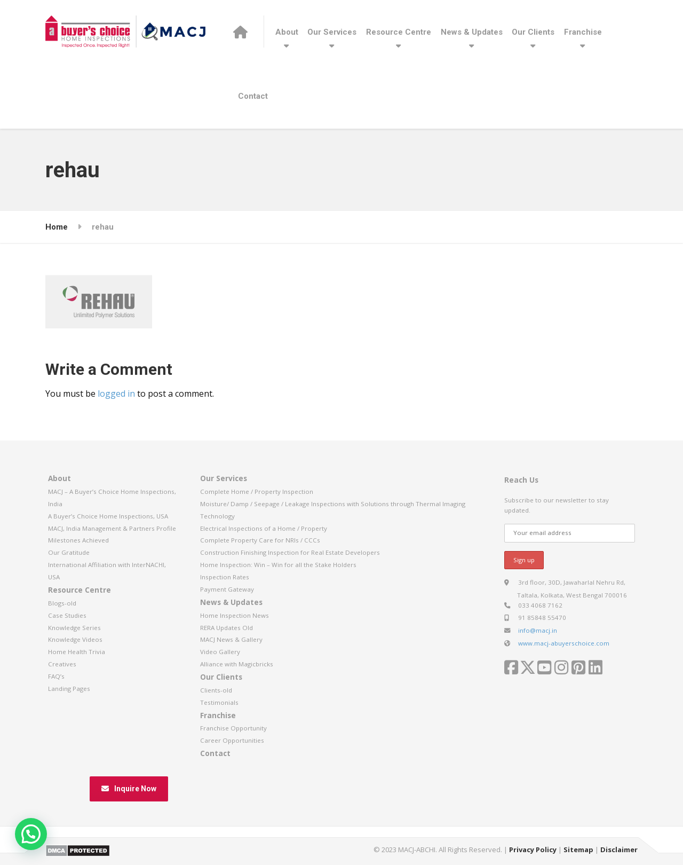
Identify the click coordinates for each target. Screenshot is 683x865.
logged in (116, 393)
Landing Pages (69, 689)
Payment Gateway (227, 589)
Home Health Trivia (76, 652)
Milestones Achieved (78, 540)
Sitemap (578, 849)
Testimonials (219, 702)
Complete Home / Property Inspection (256, 491)
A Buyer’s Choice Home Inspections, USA (108, 516)
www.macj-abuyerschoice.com (563, 643)
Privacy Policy (533, 849)
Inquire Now (128, 788)
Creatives (62, 664)
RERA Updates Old (226, 628)
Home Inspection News (234, 615)
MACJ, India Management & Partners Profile (112, 528)
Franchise (583, 32)
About (286, 32)
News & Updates (472, 32)
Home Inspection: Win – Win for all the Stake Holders (278, 565)
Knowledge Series (74, 628)
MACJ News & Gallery (231, 639)
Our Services (331, 32)
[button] (31, 834)
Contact (253, 96)
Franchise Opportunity (233, 728)
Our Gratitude (69, 552)
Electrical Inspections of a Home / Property (263, 528)
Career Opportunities (232, 740)
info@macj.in (537, 630)
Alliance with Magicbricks (236, 664)
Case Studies (67, 615)
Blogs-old (62, 603)
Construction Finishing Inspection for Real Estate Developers (290, 552)
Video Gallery (220, 652)
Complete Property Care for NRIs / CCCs (260, 540)
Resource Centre (398, 32)
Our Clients (533, 32)
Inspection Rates (224, 577)
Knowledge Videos (75, 639)
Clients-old (216, 690)
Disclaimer (619, 849)
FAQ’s (56, 676)
